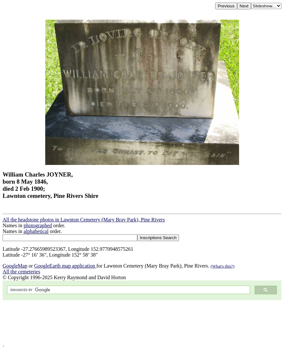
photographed (38, 225)
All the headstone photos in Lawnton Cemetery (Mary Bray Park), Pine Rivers (84, 219)
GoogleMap (15, 266)
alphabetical (36, 231)
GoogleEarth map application (65, 266)
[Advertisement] (142, 322)
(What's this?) (223, 266)
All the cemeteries (21, 271)
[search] (128, 290)
